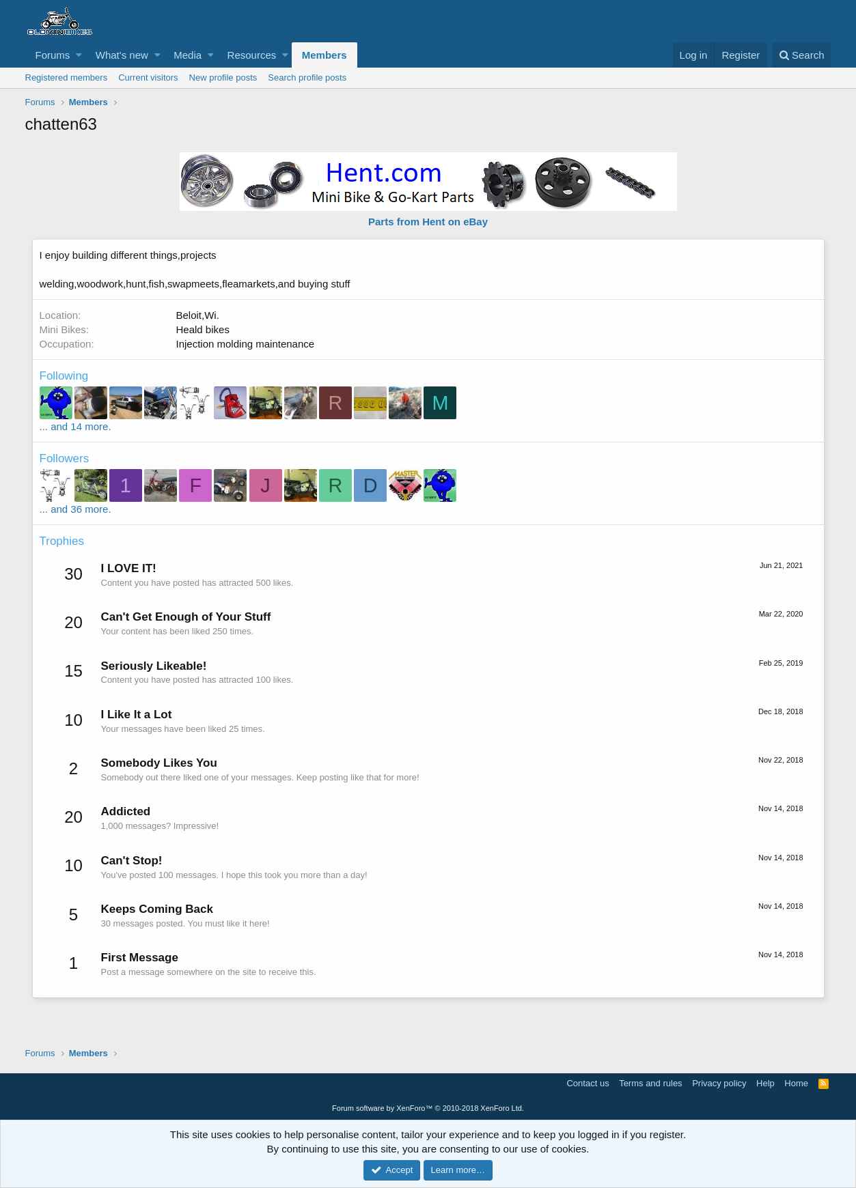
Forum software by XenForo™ (428, 1108)
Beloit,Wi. (197, 315)
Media (188, 55)
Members (324, 55)
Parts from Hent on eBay (428, 221)
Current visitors (148, 77)
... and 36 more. (75, 509)
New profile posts (223, 77)
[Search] (801, 55)
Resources (252, 55)
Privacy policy (719, 1083)
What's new (122, 55)
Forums (53, 55)
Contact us (587, 1083)
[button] (78, 55)
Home (796, 1083)
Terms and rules (650, 1083)
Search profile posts (307, 77)
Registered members (66, 77)
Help (765, 1083)
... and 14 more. (75, 426)
